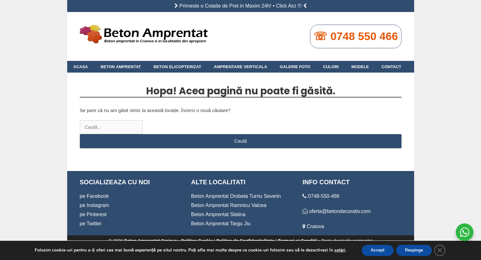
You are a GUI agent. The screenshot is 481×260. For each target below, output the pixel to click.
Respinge (414, 250)
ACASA (80, 66)
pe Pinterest (93, 214)
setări (338, 250)
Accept (377, 250)
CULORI (331, 66)
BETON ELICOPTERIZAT (177, 66)
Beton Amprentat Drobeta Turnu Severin (236, 196)
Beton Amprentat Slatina (218, 214)
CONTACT (392, 66)
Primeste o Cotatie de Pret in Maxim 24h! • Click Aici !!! (240, 6)
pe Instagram (94, 205)
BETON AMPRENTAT (121, 66)
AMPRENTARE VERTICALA (240, 66)
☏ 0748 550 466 (356, 36)
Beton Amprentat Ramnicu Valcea (229, 205)
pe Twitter (91, 223)
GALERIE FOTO (295, 66)
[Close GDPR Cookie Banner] (441, 250)
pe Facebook (94, 196)
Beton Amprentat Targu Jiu (220, 223)
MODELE (360, 66)
